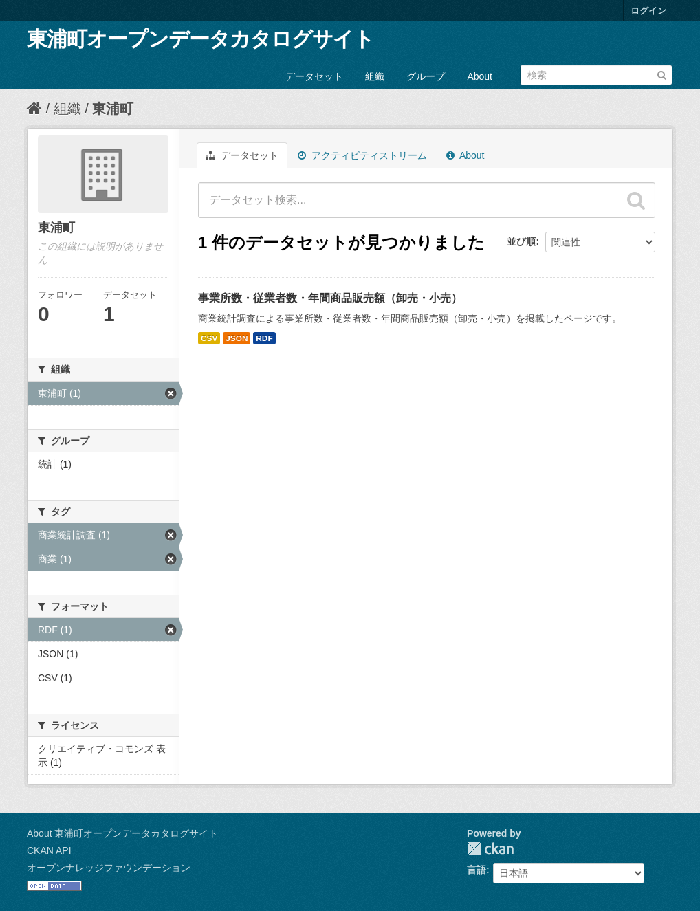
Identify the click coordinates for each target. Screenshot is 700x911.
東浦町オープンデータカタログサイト (200, 39)
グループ (425, 76)
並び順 (521, 241)
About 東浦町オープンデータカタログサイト (122, 833)
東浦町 (112, 108)
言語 (476, 869)
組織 (374, 76)
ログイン (648, 11)
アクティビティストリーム (362, 155)
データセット (314, 76)
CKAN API (49, 850)
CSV (209, 338)
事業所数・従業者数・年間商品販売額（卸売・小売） (330, 298)
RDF (264, 338)
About (479, 76)
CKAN (490, 849)
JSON (237, 338)
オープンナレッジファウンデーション (108, 867)
